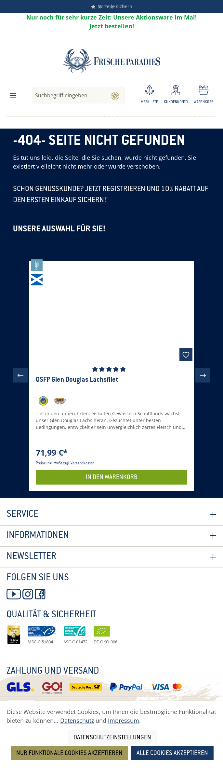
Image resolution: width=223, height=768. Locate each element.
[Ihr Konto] (176, 95)
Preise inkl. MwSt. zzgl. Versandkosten (65, 463)
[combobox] (68, 95)
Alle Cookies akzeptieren (172, 753)
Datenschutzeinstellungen (112, 737)
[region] (111, 375)
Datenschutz (77, 720)
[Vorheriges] (20, 375)
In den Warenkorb (112, 477)
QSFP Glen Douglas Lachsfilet (77, 380)
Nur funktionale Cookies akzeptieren (69, 753)
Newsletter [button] (111, 557)
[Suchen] (115, 95)
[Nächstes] (202, 375)
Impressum (123, 720)
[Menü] (13, 95)
